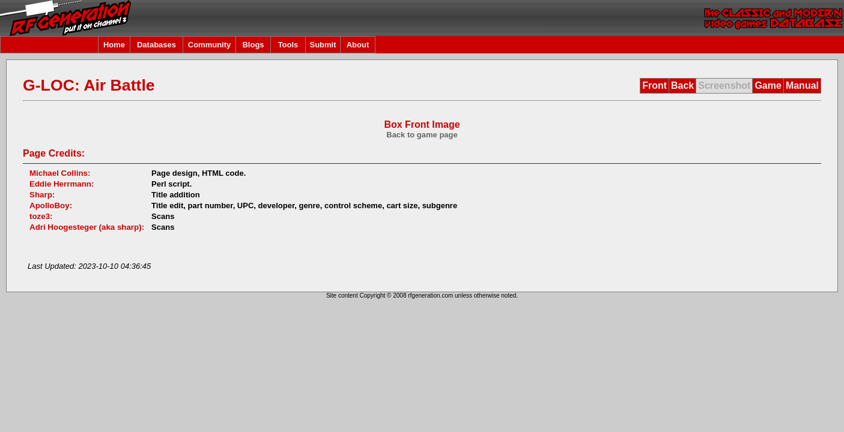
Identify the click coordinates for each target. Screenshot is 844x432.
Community (209, 44)
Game (767, 85)
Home (114, 44)
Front (654, 85)
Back (682, 85)
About (358, 44)
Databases (156, 44)
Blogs (253, 44)
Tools (288, 44)
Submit (322, 44)
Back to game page (422, 134)
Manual (802, 85)
